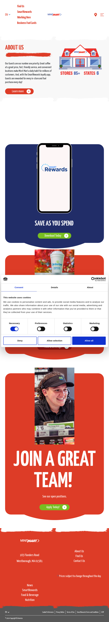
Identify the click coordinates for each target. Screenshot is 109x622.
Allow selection (54, 340)
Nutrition (29, 600)
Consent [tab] (19, 287)
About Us (79, 551)
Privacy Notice (60, 612)
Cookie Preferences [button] (48, 612)
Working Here (24, 17)
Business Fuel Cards (26, 23)
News (30, 585)
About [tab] (90, 287)
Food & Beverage (30, 595)
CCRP (102, 612)
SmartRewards (24, 12)
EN (6, 14)
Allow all (89, 340)
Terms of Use (71, 612)
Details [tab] (54, 287)
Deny (20, 340)
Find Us (20, 6)
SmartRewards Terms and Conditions (88, 612)
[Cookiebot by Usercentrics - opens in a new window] (93, 279)
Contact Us (79, 561)
